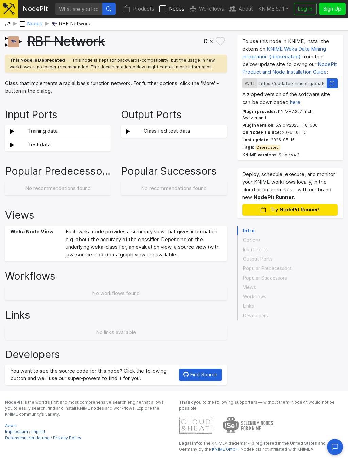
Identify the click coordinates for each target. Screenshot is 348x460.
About (241, 9)
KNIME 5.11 (271, 8)
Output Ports (258, 259)
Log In (305, 8)
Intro (249, 230)
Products (138, 9)
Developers (255, 315)
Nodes (172, 9)
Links (248, 306)
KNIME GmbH (225, 449)
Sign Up (332, 8)
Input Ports (255, 249)
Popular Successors (265, 278)
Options (252, 240)
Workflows (207, 9)
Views (249, 287)
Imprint (38, 431)
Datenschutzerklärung (27, 437)
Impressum (16, 431)
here (295, 102)
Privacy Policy (67, 437)
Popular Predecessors (267, 268)
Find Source (200, 374)
